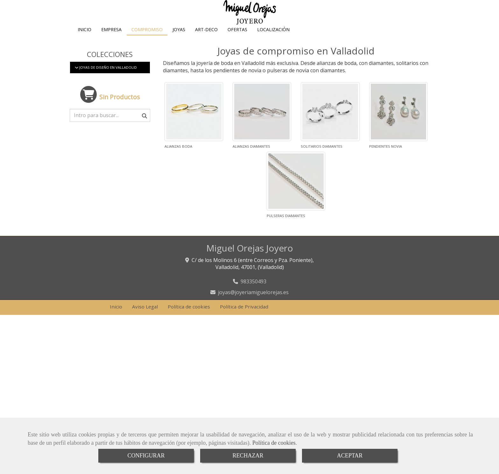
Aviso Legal (145, 322)
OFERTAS (237, 42)
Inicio (116, 322)
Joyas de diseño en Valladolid (107, 83)
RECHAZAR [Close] (247, 455)
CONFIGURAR (146, 455)
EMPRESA (111, 42)
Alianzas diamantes (251, 162)
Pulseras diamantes (286, 231)
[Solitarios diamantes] (330, 127)
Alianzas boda (178, 162)
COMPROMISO (147, 42)
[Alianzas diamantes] (262, 127)
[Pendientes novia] (398, 127)
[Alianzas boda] (194, 127)
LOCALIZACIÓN (273, 42)
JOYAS (178, 42)
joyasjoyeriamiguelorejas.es (253, 308)
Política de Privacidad (244, 322)
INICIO (84, 42)
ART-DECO (206, 42)
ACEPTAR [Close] (350, 455)
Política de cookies (274, 443)
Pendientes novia (385, 162)
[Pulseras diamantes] (296, 197)
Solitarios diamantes (321, 162)
